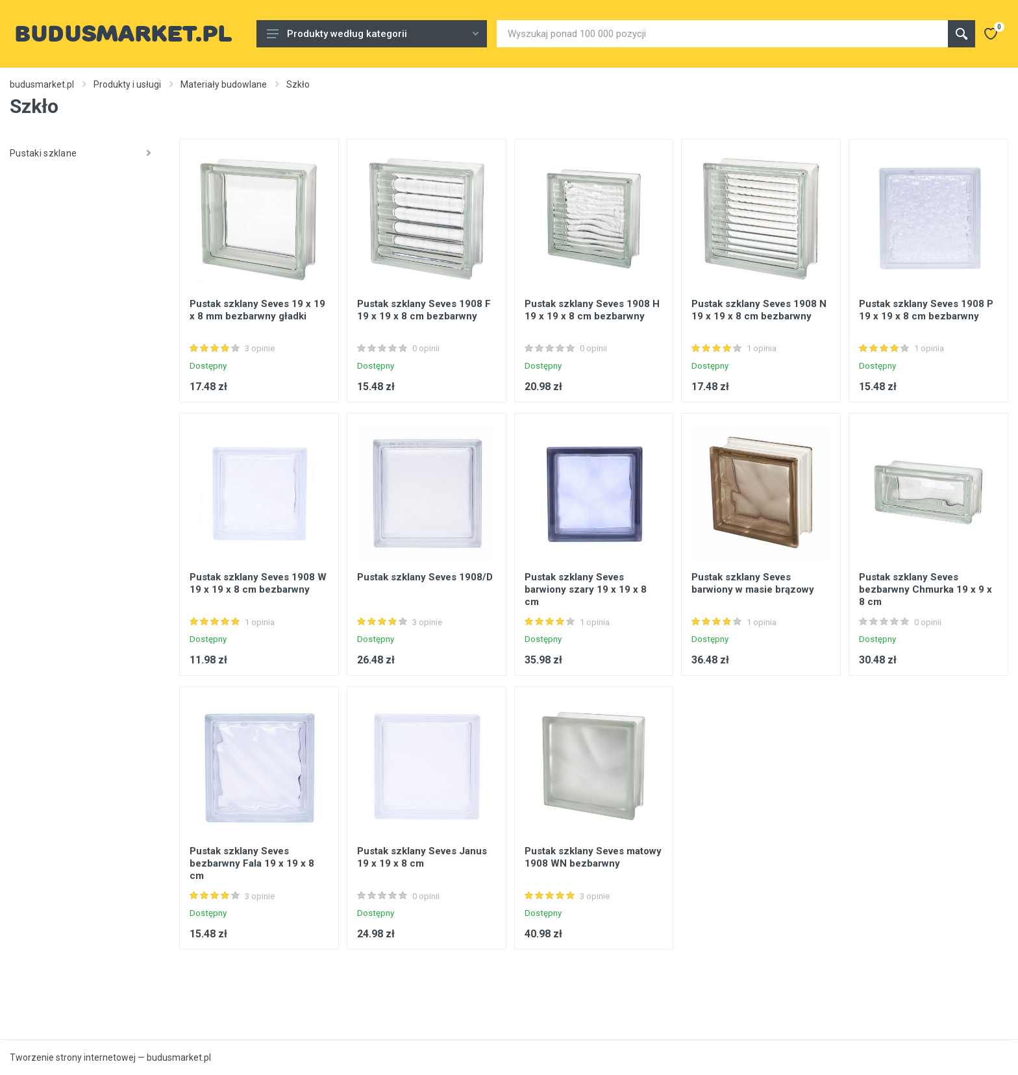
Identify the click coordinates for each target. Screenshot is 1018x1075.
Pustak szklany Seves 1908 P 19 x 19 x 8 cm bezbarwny (926, 310)
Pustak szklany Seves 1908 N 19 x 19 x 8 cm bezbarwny (758, 310)
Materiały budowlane (223, 84)
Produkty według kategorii (372, 34)
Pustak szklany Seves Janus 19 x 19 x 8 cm (422, 857)
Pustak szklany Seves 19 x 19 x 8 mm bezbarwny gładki (257, 310)
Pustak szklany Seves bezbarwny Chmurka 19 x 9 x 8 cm (925, 589)
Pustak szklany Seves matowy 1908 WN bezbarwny (593, 857)
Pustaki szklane (80, 153)
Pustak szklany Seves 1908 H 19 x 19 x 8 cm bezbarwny (592, 310)
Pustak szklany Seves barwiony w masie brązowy (752, 583)
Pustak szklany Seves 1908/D (425, 577)
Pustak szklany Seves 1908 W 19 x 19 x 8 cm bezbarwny (258, 583)
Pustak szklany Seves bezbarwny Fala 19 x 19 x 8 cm (252, 863)
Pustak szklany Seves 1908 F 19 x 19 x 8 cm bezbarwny (424, 310)
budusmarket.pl (42, 84)
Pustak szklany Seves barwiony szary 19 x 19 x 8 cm (586, 589)
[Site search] (722, 33)
